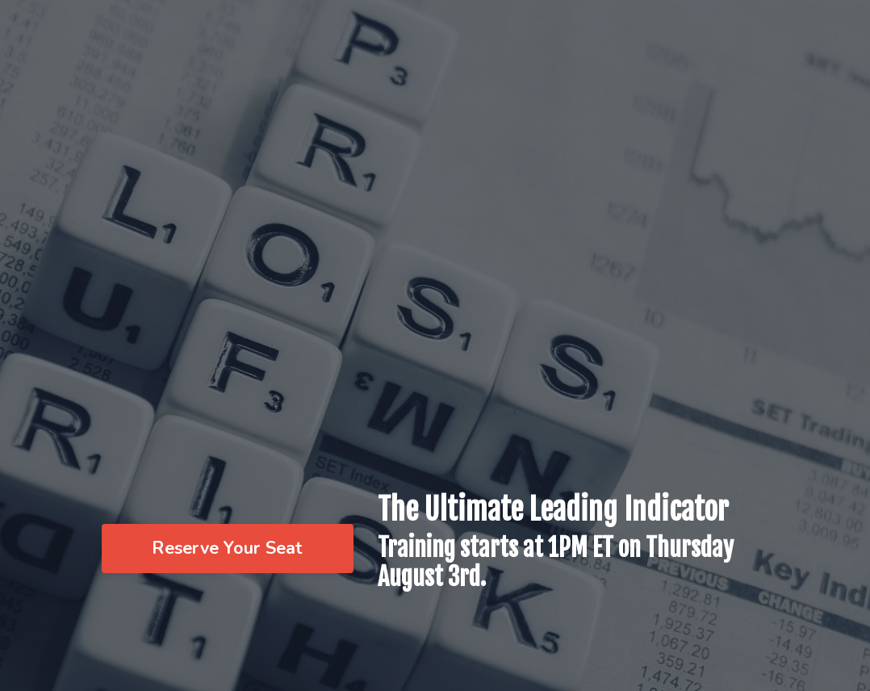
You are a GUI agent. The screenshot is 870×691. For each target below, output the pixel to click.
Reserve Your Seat (227, 548)
